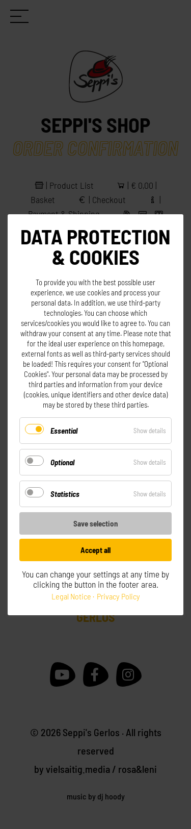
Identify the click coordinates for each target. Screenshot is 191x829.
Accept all (95, 550)
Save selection (95, 523)
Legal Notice (71, 596)
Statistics (64, 493)
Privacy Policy (118, 596)
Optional (62, 462)
